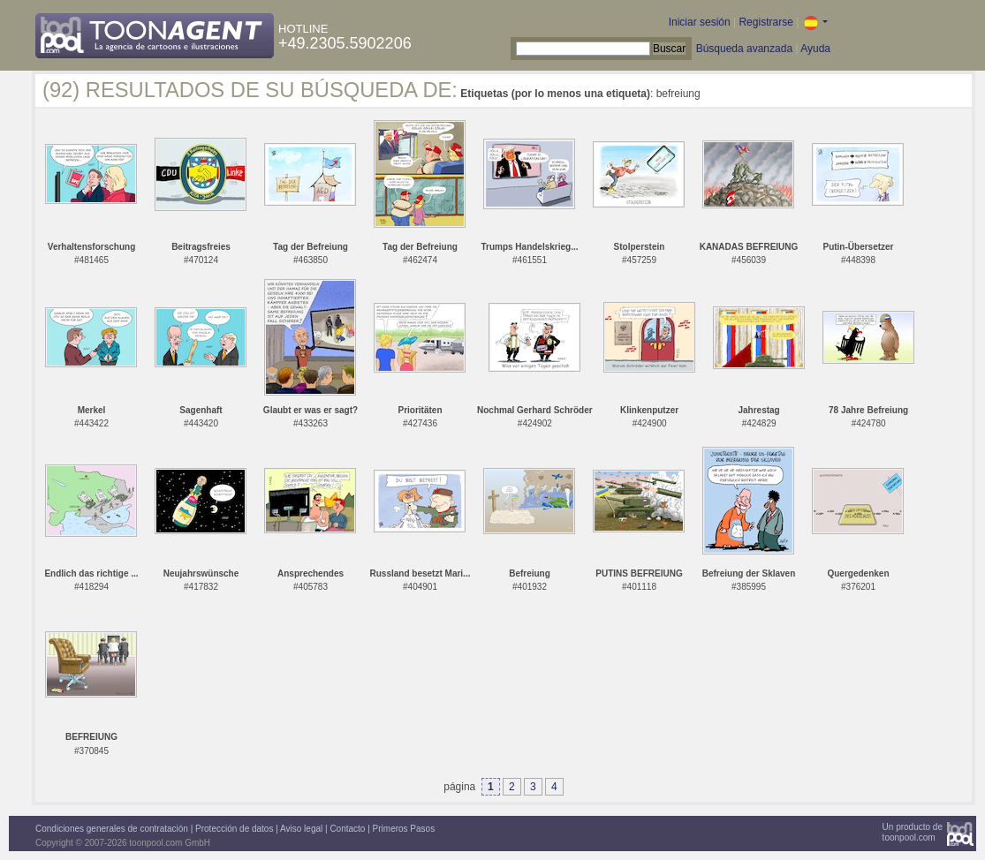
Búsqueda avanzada (744, 48)
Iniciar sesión (700, 22)
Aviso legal (301, 829)
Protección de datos (234, 829)
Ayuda (815, 48)
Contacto (347, 829)
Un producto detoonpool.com (913, 832)
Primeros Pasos (404, 829)
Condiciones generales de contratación (111, 829)
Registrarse (765, 22)
